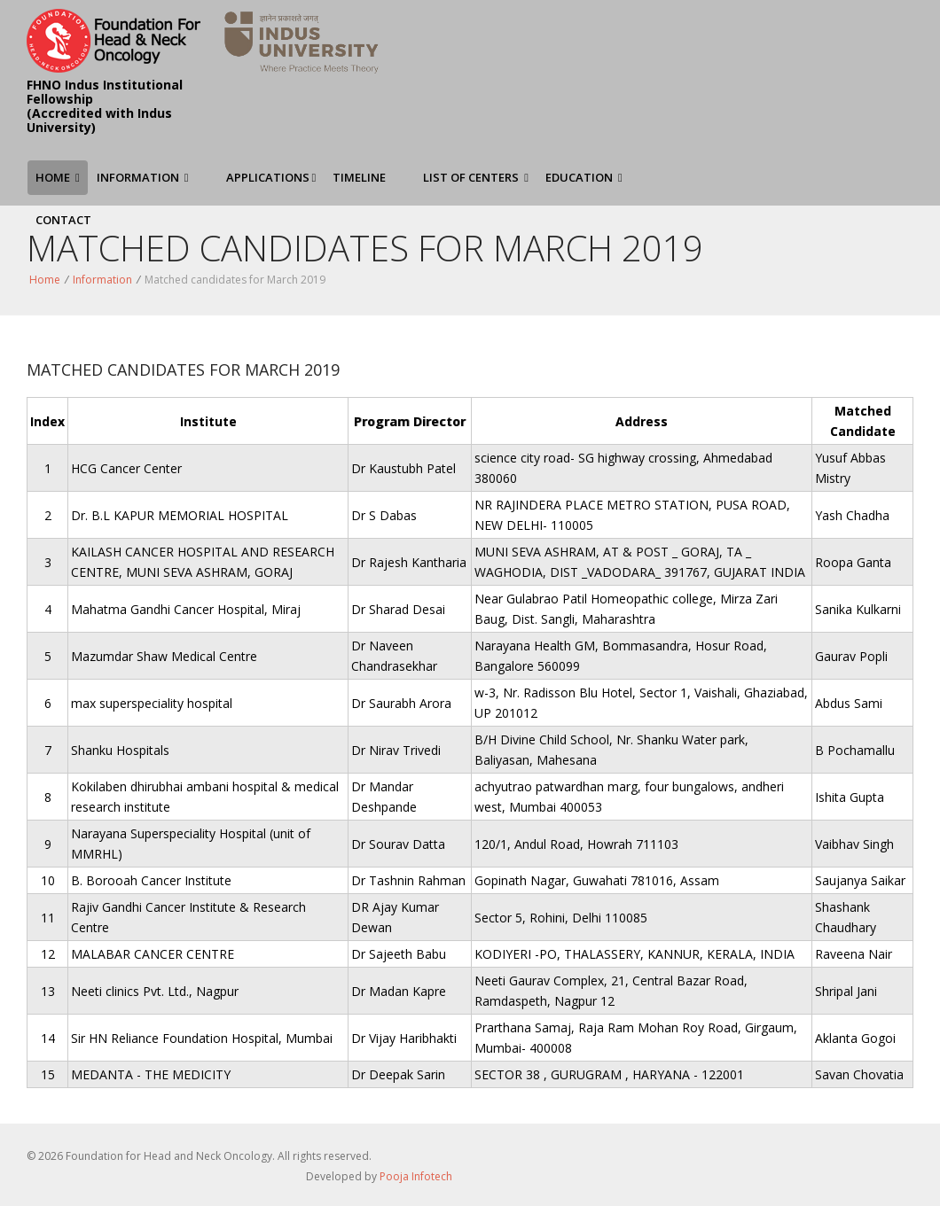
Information (143, 177)
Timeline (359, 177)
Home (57, 177)
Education (584, 177)
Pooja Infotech (416, 1176)
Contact (63, 220)
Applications (271, 177)
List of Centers (476, 177)
